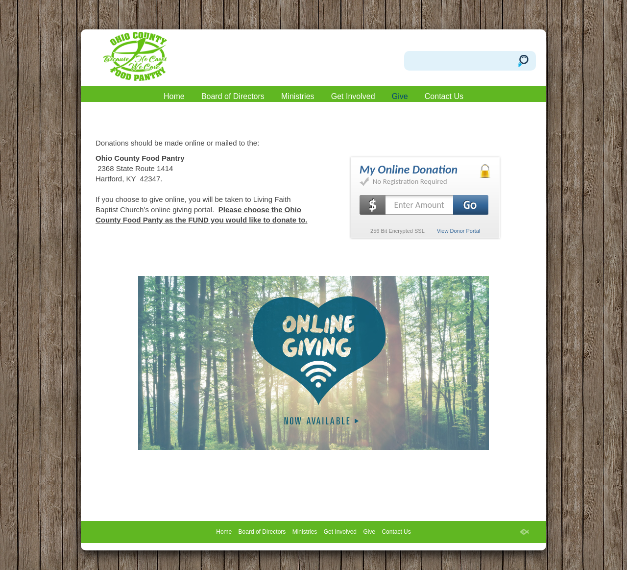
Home (174, 96)
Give (400, 96)
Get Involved (353, 96)
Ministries (297, 96)
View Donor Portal (458, 231)
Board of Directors (233, 96)
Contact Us (444, 96)
